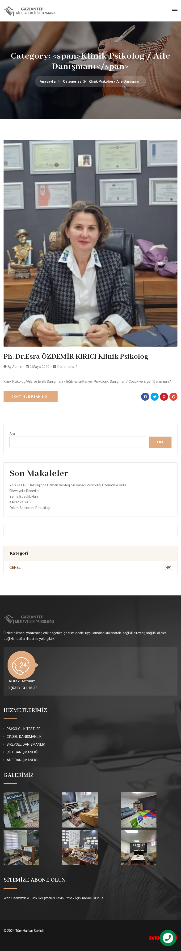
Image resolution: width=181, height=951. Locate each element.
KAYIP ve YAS (20, 502)
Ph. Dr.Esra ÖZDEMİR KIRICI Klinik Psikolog (76, 356)
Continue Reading (30, 396)
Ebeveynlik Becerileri (24, 491)
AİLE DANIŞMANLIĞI (22, 760)
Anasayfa (48, 81)
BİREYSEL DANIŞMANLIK (26, 744)
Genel (90, 567)
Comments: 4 (67, 367)
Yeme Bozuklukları (23, 496)
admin (17, 367)
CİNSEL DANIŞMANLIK (24, 736)
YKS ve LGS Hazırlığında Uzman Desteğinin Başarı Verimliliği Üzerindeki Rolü (67, 485)
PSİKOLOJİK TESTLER (24, 729)
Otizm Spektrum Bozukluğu (30, 508)
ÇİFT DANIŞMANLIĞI (22, 752)
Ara (12, 434)
